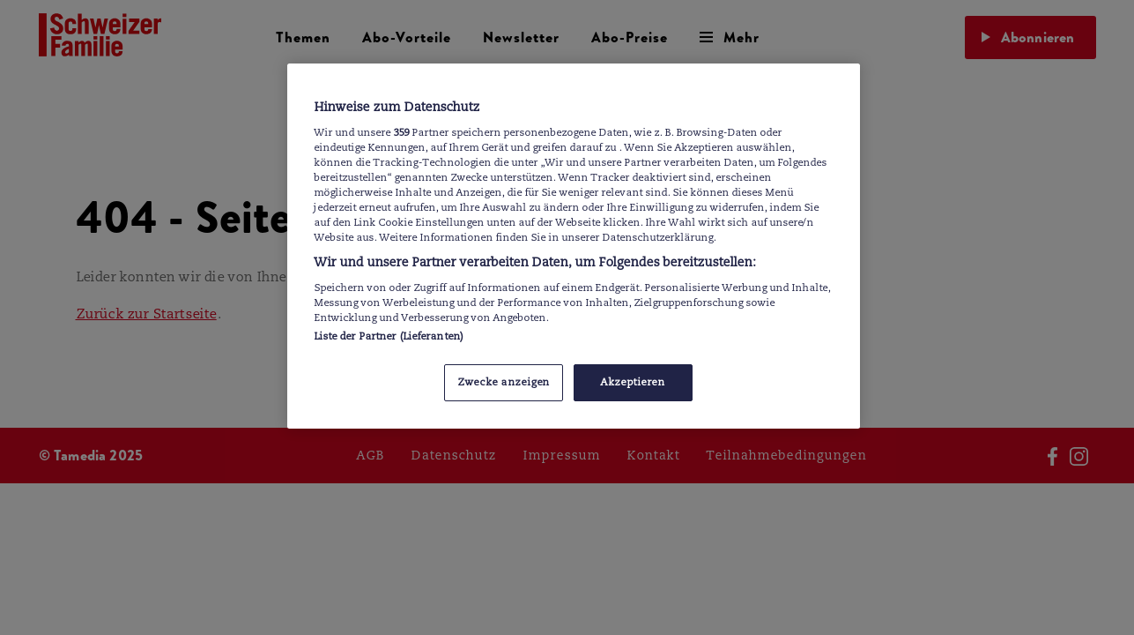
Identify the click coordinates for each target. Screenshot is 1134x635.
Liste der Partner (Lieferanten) (389, 336)
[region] (573, 246)
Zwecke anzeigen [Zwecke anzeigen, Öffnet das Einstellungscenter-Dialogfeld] (503, 382)
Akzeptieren (632, 382)
